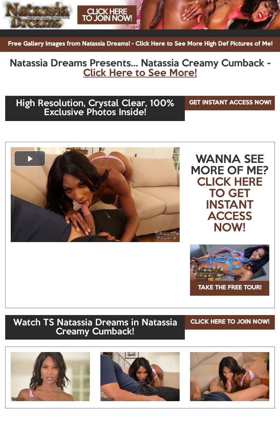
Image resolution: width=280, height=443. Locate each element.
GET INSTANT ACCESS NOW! (230, 102)
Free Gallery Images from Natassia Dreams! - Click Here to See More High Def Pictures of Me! (140, 44)
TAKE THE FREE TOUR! (229, 287)
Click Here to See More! (140, 73)
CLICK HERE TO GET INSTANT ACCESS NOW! (229, 205)
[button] (29, 158)
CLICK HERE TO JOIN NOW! (229, 322)
